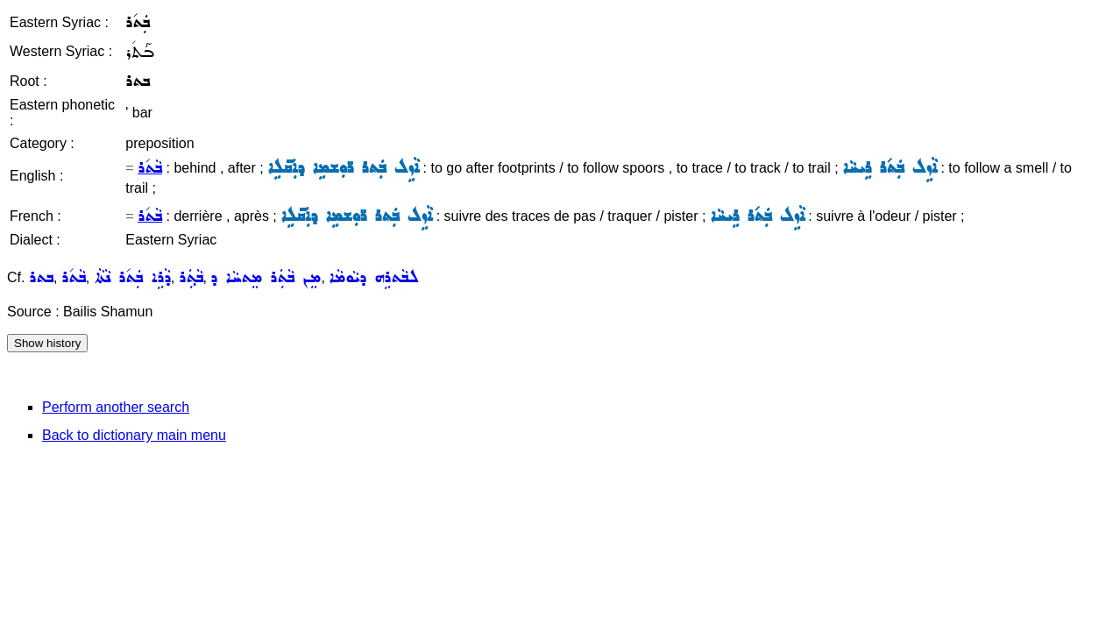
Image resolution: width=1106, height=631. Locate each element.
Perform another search (115, 407)
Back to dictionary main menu (134, 435)
